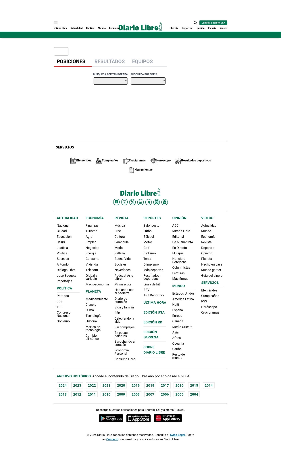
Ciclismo (149, 253)
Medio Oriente (182, 327)
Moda (119, 248)
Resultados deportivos (151, 277)
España (177, 310)
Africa (176, 338)
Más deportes (153, 270)
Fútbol (147, 231)
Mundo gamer (211, 270)
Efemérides (209, 290)
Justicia (62, 248)
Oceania (178, 343)
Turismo (91, 231)
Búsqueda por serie (144, 74)
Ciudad (62, 231)
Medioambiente (97, 299)
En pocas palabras (121, 334)
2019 (136, 385)
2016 (179, 385)
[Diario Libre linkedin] (140, 202)
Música (120, 225)
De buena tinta (182, 242)
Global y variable (91, 277)
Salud (61, 242)
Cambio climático (92, 337)
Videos (223, 28)
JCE (59, 301)
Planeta (212, 28)
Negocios (92, 248)
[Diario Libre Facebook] (116, 202)
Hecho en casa (211, 264)
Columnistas (181, 267)
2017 (165, 385)
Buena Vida (123, 259)
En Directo (179, 248)
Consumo (92, 259)
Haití (175, 304)
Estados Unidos (183, 293)
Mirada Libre (181, 231)
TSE (59, 307)
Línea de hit (151, 284)
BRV (146, 290)
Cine (118, 231)
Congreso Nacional (63, 314)
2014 (209, 385)
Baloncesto (151, 225)
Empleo (91, 242)
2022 (92, 385)
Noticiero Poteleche (179, 260)
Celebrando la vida (124, 320)
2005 (179, 394)
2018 (150, 385)
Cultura (120, 237)
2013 (63, 394)
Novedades (123, 270)
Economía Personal (122, 351)
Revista (174, 28)
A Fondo (63, 264)
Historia (91, 321)
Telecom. (92, 270)
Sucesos (63, 259)
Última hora (154, 302)
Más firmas (180, 279)
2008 (136, 394)
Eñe (117, 313)
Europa (177, 316)
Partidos (63, 296)
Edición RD (152, 322)
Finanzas (92, 225)
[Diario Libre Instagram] (124, 202)
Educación (64, 237)
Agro (89, 237)
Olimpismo (151, 264)
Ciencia (91, 304)
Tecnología (93, 316)
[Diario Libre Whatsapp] (164, 202)
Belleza (120, 253)
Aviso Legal (177, 435)
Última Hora (60, 28)
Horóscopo (209, 307)
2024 (63, 385)
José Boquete (66, 275)
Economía (114, 28)
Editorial (178, 237)
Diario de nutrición (121, 300)
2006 (165, 394)
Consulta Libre (125, 359)
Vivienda (92, 264)
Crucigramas (210, 312)
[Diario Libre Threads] (156, 202)
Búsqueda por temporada (110, 74)
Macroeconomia (97, 284)
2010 (106, 394)
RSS (204, 301)
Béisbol (148, 237)
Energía (91, 253)
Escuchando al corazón (125, 343)
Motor (147, 242)
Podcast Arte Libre (124, 277)
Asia (175, 332)
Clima (90, 310)
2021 (106, 385)
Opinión (200, 28)
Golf (146, 248)
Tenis (147, 259)
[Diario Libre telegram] (148, 202)
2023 (77, 385)
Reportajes (64, 281)
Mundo (102, 28)
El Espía (178, 253)
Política (90, 28)
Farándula (122, 242)
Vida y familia (124, 307)
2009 (121, 394)
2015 (194, 385)
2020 (121, 385)
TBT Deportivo (153, 295)
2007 (150, 394)
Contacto (112, 439)
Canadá (177, 321)
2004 (194, 394)
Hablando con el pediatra (124, 291)
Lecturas (178, 273)
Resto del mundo (179, 356)
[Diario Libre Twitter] (132, 202)
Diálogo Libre (66, 270)
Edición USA (154, 312)
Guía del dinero (212, 275)
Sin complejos (125, 327)
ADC (175, 225)
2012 (77, 394)
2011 (92, 394)
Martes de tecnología (93, 328)
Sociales (121, 264)
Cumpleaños (210, 296)
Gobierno (63, 321)
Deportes (187, 28)
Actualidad (76, 28)
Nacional (63, 225)
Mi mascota (123, 284)
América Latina (183, 299)
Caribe (176, 349)
